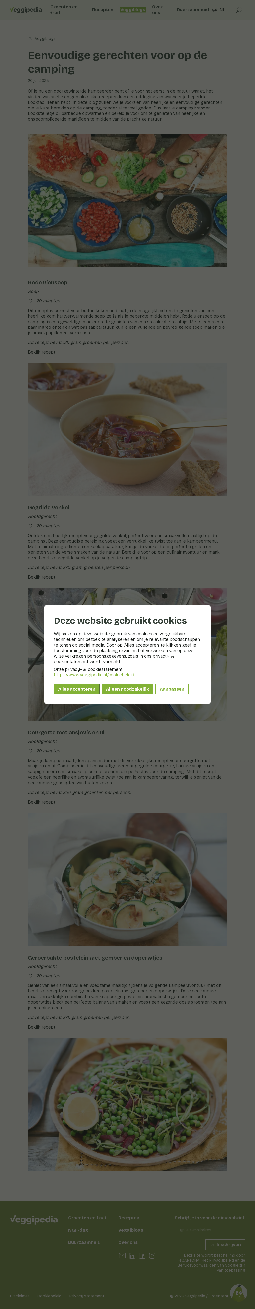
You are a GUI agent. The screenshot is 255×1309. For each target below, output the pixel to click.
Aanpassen (172, 689)
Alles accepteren (76, 689)
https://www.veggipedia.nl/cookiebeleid (94, 675)
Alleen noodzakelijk (127, 689)
